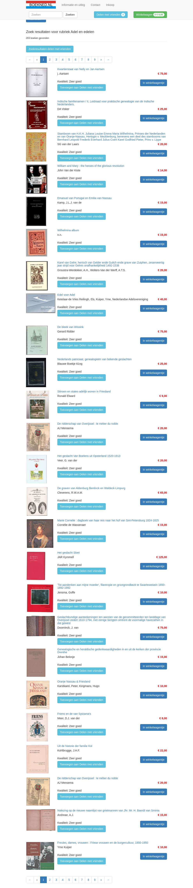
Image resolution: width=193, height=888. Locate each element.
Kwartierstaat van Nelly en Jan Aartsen (80, 69)
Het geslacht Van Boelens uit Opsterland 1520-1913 (88, 455)
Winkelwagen (150, 14)
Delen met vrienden (110, 14)
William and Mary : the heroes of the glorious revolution (90, 165)
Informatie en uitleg (73, 4)
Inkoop (110, 4)
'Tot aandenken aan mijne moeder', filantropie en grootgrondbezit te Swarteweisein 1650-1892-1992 (111, 586)
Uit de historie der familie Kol (74, 746)
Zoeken (70, 14)
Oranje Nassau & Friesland (73, 681)
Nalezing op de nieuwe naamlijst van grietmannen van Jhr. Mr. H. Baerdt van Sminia (108, 810)
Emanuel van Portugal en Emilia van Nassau (84, 198)
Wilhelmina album (68, 230)
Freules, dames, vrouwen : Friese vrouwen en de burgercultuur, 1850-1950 (102, 842)
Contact (95, 4)
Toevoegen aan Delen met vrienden (81, 87)
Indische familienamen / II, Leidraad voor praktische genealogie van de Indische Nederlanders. (105, 103)
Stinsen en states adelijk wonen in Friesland (84, 391)
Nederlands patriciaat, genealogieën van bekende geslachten (94, 359)
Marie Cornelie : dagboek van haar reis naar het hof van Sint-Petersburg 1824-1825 (108, 520)
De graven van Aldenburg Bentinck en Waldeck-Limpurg (91, 488)
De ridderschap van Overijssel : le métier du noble (87, 423)
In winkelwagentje (153, 82)
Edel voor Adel (66, 294)
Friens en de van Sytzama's (74, 713)
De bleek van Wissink (70, 327)
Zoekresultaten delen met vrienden (50, 49)
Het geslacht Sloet (68, 552)
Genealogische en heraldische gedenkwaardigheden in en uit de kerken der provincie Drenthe (109, 651)
